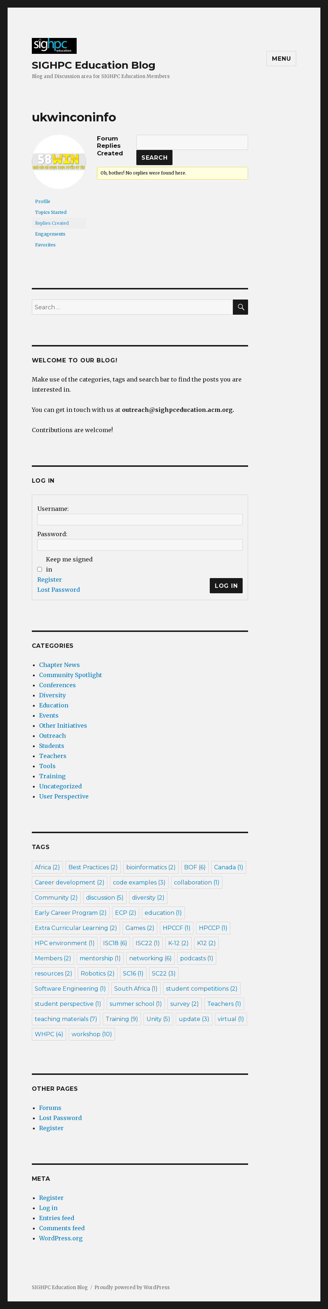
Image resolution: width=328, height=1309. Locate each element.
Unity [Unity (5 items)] (158, 1019)
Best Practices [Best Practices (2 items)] (93, 867)
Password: (52, 534)
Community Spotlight (70, 675)
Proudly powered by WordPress (132, 1287)
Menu (281, 58)
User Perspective (64, 796)
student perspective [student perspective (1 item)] (68, 1003)
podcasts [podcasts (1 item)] (196, 958)
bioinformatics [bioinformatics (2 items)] (151, 867)
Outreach (52, 735)
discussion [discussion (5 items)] (105, 897)
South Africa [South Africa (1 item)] (136, 988)
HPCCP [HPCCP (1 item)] (213, 928)
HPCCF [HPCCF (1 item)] (177, 928)
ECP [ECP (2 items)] (125, 912)
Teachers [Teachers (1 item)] (224, 1003)
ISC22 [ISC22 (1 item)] (148, 943)
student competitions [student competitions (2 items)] (202, 988)
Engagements (50, 234)
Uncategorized (60, 786)
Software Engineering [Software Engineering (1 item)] (70, 988)
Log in (48, 1207)
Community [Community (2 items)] (56, 897)
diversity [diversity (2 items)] (148, 897)
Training (52, 776)
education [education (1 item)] (163, 912)
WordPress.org (60, 1238)
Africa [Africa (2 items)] (47, 867)
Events (49, 715)
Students (51, 745)
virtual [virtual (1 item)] (231, 1019)
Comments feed (62, 1228)
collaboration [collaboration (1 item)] (197, 882)
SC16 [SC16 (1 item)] (133, 973)
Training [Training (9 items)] (122, 1019)
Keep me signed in (69, 564)
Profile (42, 201)
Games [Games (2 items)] (139, 928)
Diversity (52, 695)
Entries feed (56, 1218)
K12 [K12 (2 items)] (206, 943)
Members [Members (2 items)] (53, 958)
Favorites (45, 244)
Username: (53, 508)
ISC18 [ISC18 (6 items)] (115, 943)
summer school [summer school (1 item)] (136, 1003)
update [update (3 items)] (194, 1019)
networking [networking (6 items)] (150, 958)
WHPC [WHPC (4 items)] (49, 1034)
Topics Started (51, 212)
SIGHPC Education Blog (94, 65)
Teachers (53, 755)
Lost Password (58, 589)
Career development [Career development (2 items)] (70, 882)
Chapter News (59, 664)
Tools (47, 766)
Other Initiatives (63, 725)
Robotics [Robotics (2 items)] (98, 973)
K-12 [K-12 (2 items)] (178, 943)
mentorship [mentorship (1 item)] (100, 958)
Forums (50, 1107)
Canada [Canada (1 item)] (228, 867)
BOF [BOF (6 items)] (195, 867)
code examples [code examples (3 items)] (139, 882)
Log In (226, 585)
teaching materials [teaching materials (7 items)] (66, 1019)
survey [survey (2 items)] (184, 1003)
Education (53, 705)
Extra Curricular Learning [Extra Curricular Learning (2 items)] (76, 928)
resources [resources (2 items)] (53, 973)
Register (49, 579)
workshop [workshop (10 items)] (92, 1034)
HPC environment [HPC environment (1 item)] (65, 943)
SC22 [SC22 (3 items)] (164, 973)
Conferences (57, 685)
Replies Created (52, 223)
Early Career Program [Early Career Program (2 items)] (71, 912)
